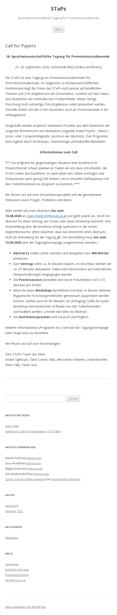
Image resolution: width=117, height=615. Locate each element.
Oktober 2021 (14, 511)
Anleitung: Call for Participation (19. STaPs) (33, 431)
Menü (58, 29)
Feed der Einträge (17, 570)
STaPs (58, 8)
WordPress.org (15, 580)
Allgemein (11, 538)
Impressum (34, 458)
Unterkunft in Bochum (65, 479)
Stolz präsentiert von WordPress (25, 607)
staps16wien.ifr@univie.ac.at (47, 216)
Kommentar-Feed (17, 575)
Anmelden (12, 564)
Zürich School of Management (25, 479)
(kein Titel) (12, 426)
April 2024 (11, 506)
